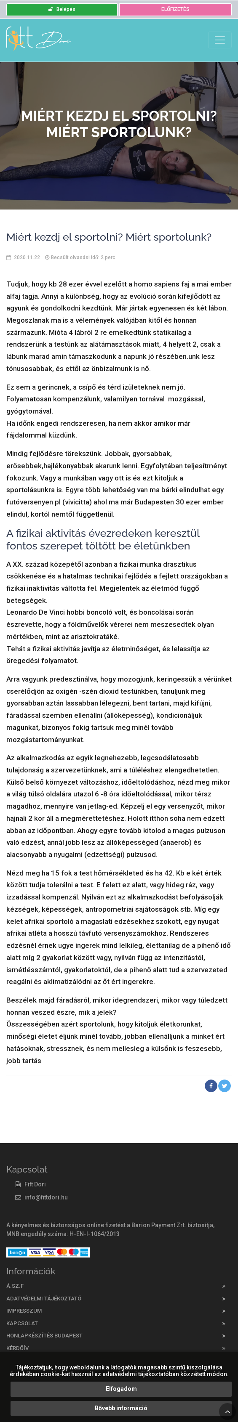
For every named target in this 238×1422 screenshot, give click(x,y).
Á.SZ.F (15, 1286)
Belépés (61, 9)
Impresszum (24, 1311)
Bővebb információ (121, 1408)
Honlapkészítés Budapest (44, 1335)
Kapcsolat (22, 1323)
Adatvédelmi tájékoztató (43, 1298)
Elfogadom (121, 1388)
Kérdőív (17, 1348)
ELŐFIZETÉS (175, 9)
